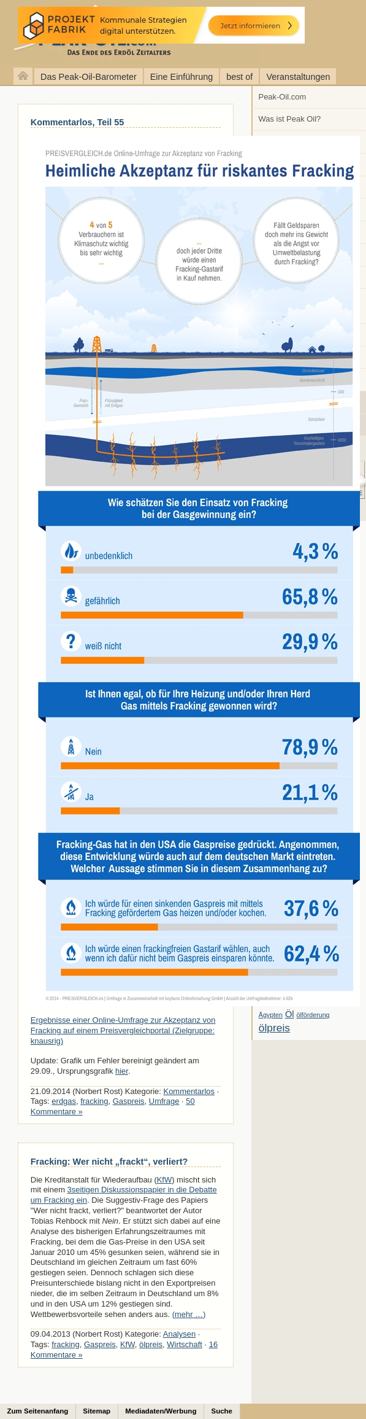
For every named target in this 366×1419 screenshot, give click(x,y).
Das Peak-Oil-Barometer (88, 77)
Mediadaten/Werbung (160, 1411)
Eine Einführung (181, 77)
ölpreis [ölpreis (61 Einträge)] (274, 1028)
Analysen (179, 1334)
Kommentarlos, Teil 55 (77, 122)
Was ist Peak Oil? (290, 118)
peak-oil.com (128, 32)
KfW (164, 1179)
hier (121, 1071)
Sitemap (96, 1411)
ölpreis (150, 1344)
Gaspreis (129, 1101)
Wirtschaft (184, 1344)
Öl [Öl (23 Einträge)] (289, 1014)
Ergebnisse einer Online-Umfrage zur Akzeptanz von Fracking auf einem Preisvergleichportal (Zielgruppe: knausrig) (123, 1030)
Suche (221, 1411)
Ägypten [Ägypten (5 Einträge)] (271, 1014)
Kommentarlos (189, 1091)
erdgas (63, 1101)
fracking (94, 1101)
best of (239, 77)
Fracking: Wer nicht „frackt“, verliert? (109, 1162)
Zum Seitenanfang (38, 1411)
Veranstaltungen (298, 77)
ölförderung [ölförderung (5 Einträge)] (313, 1014)
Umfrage (164, 1101)
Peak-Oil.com (283, 96)
